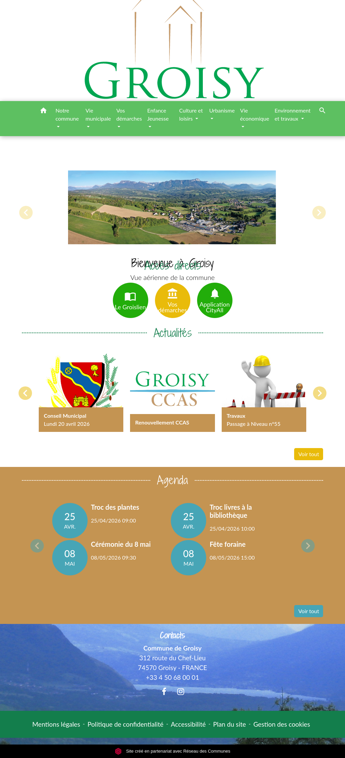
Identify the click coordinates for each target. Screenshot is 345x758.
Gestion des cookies (281, 724)
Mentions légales (56, 724)
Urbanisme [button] (222, 110)
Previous (37, 545)
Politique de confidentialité (125, 724)
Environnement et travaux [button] (293, 114)
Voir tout (308, 454)
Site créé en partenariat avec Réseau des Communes (172, 751)
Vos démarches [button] (129, 114)
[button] (43, 111)
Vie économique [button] (254, 114)
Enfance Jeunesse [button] (158, 114)
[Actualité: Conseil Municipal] (81, 389)
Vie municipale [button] (98, 114)
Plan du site (229, 724)
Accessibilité (188, 724)
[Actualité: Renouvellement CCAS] (172, 389)
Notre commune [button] (67, 114)
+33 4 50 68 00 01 (172, 677)
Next (308, 545)
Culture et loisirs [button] (191, 114)
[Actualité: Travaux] (264, 389)
